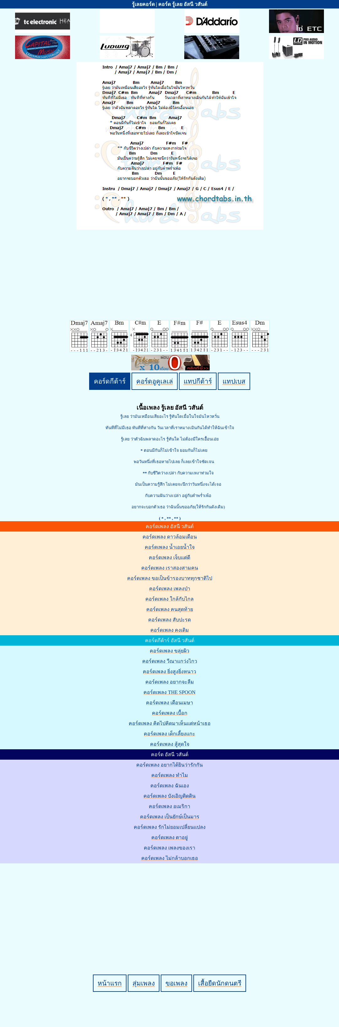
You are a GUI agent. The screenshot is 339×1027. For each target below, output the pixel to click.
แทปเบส (234, 381)
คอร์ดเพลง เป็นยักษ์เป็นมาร (169, 816)
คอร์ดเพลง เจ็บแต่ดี (169, 557)
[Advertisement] (170, 908)
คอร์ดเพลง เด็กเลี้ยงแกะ (169, 733)
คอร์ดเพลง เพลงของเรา (169, 847)
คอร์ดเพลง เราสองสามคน (169, 568)
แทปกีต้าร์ (198, 381)
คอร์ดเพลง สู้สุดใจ (169, 744)
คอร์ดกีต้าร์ (110, 381)
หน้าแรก (110, 983)
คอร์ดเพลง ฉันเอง (169, 785)
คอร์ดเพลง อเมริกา (169, 806)
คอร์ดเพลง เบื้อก (169, 713)
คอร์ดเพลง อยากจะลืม (169, 682)
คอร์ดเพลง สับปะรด (169, 619)
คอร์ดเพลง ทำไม (169, 775)
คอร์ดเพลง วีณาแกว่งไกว (169, 661)
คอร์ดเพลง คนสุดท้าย (169, 609)
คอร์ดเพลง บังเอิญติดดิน (169, 796)
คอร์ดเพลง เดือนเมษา (169, 702)
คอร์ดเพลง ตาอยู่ (169, 837)
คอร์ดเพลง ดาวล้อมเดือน (170, 536)
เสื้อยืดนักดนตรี (219, 983)
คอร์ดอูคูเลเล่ (154, 381)
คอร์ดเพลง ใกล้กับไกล (169, 599)
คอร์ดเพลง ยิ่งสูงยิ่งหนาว (169, 671)
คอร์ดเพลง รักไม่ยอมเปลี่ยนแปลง (170, 827)
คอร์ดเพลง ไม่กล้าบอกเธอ (169, 858)
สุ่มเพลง (143, 983)
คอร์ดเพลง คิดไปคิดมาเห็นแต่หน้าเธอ (170, 723)
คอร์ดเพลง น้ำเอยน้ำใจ (170, 547)
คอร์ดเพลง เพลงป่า (169, 588)
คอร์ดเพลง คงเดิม (169, 630)
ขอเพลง (176, 983)
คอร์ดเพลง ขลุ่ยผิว (169, 650)
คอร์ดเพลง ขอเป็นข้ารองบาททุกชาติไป (169, 578)
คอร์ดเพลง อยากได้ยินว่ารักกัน (169, 765)
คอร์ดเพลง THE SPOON (169, 692)
